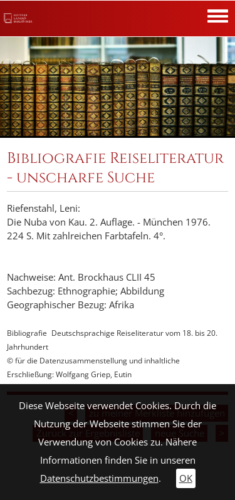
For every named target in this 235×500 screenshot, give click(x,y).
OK (185, 478)
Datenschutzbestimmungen (99, 478)
